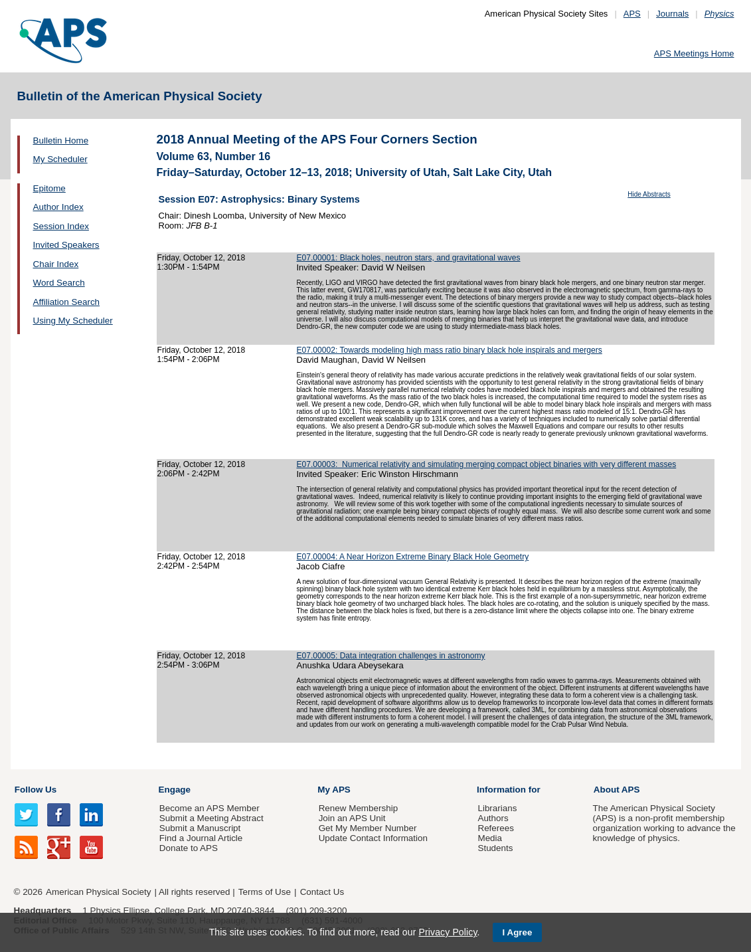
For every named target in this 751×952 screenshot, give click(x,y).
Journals (672, 14)
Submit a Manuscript (199, 828)
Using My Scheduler (73, 321)
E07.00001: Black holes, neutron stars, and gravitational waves (409, 257)
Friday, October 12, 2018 (201, 257)
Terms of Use (264, 892)
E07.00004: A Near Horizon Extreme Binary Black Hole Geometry (413, 556)
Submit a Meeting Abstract (211, 818)
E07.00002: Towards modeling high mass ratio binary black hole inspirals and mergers (449, 350)
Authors (492, 818)
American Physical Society (98, 892)
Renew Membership (358, 808)
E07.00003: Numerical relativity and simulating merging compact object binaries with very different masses (487, 464)
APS (632, 14)
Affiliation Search (66, 302)
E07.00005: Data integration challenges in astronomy (391, 655)
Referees (495, 828)
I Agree (518, 932)
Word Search (59, 283)
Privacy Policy (447, 932)
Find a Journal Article (200, 838)
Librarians (497, 808)
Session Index (61, 226)
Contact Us (322, 892)
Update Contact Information (373, 838)
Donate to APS (188, 848)
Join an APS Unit (352, 818)
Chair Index (56, 264)
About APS (617, 790)
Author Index (58, 207)
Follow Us (35, 790)
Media (489, 838)
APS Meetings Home (694, 53)
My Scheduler (60, 159)
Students (495, 848)
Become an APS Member (209, 808)
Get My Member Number (368, 828)
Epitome (49, 188)
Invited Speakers (66, 245)
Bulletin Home (61, 140)
